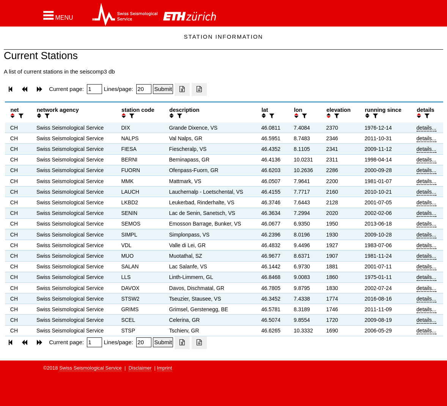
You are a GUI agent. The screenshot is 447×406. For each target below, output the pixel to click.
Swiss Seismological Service (90, 368)
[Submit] (163, 89)
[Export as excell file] (182, 89)
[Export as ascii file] (199, 89)
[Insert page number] (94, 89)
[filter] (20, 116)
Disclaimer (140, 368)
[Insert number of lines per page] (143, 89)
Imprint (164, 368)
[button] (58, 16)
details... (426, 128)
